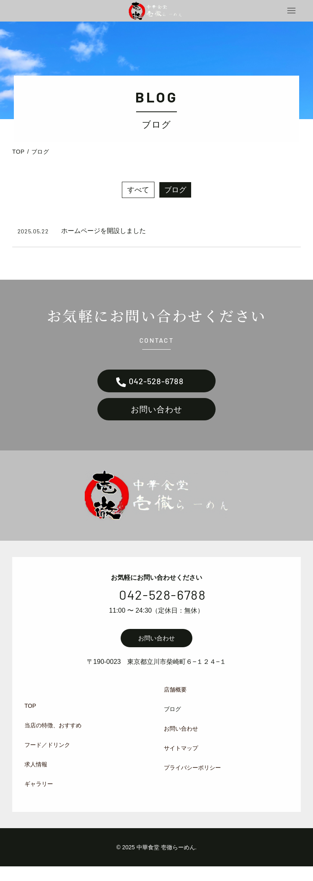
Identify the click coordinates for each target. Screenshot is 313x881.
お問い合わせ (156, 421)
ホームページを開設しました (103, 237)
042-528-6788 (156, 389)
